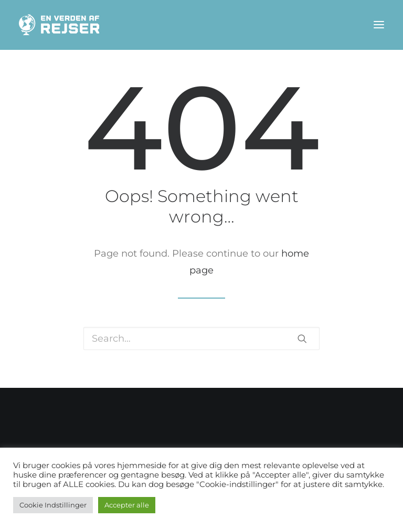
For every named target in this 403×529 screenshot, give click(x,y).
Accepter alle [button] (126, 505)
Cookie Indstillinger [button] (53, 505)
